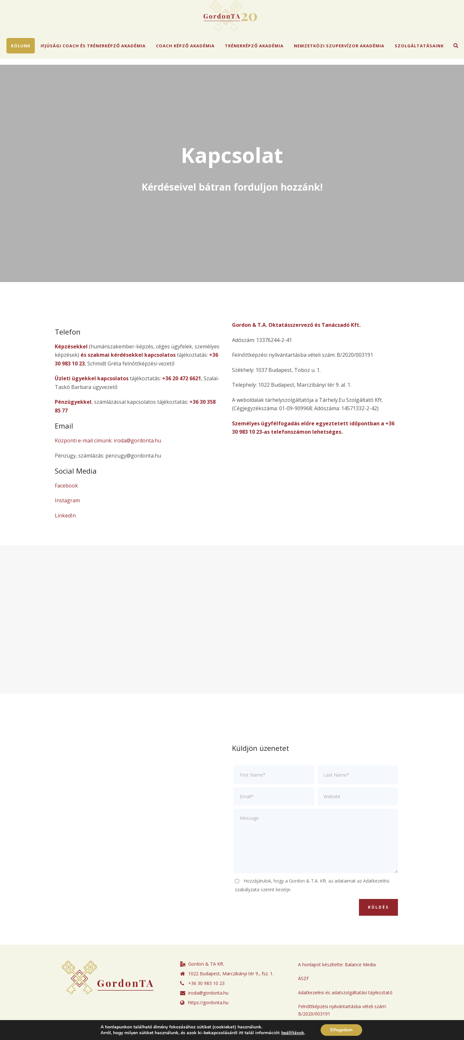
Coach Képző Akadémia (185, 46)
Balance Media (360, 964)
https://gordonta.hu (208, 1003)
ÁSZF (303, 978)
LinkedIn (65, 515)
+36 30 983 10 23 (206, 983)
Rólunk (20, 46)
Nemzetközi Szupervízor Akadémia (339, 46)
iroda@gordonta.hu (208, 993)
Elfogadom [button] (341, 1030)
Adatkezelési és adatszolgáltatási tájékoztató (345, 992)
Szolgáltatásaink (419, 46)
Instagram (67, 500)
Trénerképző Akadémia (254, 46)
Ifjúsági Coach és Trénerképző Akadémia (93, 46)
